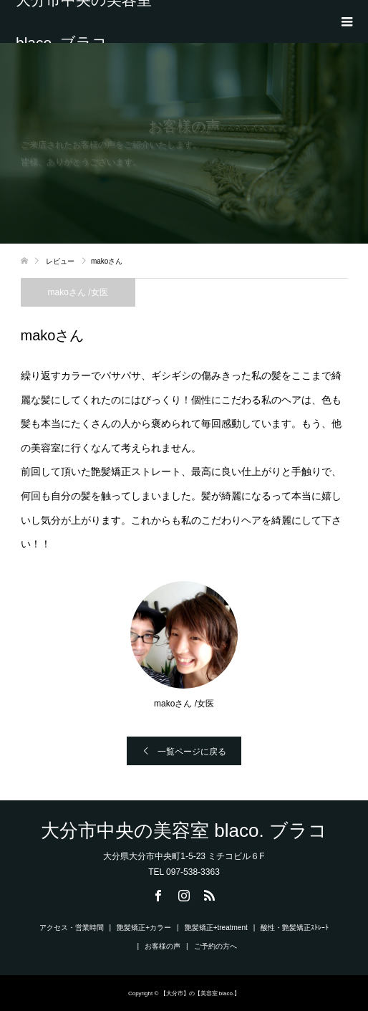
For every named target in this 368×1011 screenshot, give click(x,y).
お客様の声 (162, 946)
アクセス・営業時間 (71, 927)
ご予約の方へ (215, 946)
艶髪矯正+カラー (144, 927)
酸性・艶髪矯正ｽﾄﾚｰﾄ (295, 927)
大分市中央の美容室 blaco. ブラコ (84, 21)
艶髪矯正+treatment (216, 927)
